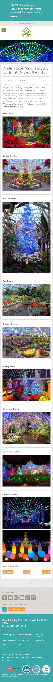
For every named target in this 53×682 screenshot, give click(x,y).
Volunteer (36, 658)
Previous (9, 572)
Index (26, 572)
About (5, 655)
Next (45, 572)
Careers (27, 655)
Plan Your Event (24, 640)
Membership (39, 640)
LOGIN (21, 23)
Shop (20, 644)
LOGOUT (31, 23)
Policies (24, 658)
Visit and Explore (8, 635)
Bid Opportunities (10, 658)
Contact (6, 660)
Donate (5, 644)
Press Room (16, 655)
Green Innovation (8, 640)
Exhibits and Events (25, 635)
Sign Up (16, 609)
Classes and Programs (39, 635)
